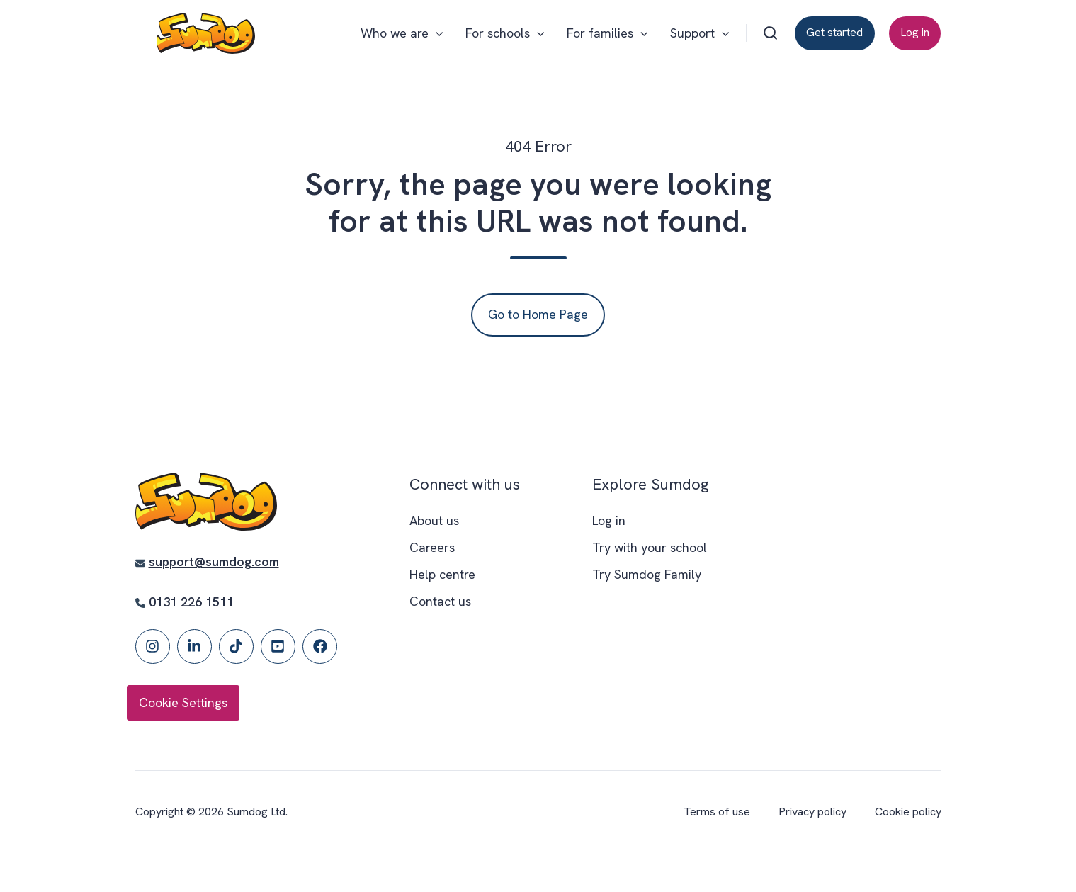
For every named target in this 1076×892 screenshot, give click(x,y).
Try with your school (649, 547)
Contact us (440, 601)
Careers (432, 547)
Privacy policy (812, 811)
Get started (834, 32)
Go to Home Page (538, 314)
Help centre (442, 574)
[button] (770, 33)
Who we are (395, 33)
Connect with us (464, 484)
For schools (497, 33)
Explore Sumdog (650, 484)
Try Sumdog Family (646, 574)
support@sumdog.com (214, 561)
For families (600, 33)
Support (692, 33)
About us (434, 520)
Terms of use (717, 811)
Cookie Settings (183, 702)
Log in (914, 32)
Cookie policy (908, 811)
